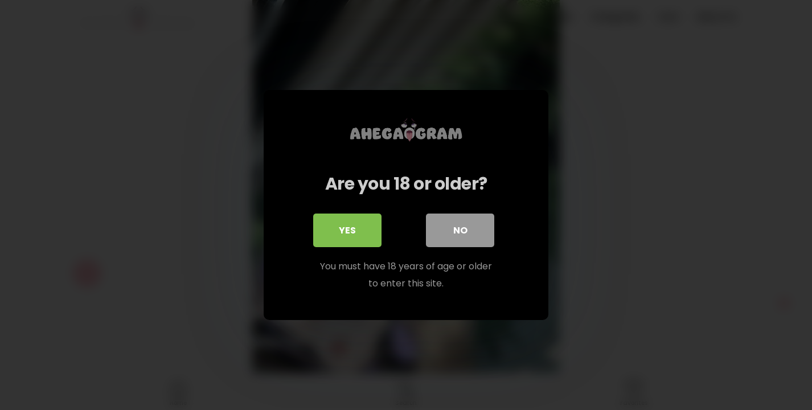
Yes (347, 230)
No (460, 230)
